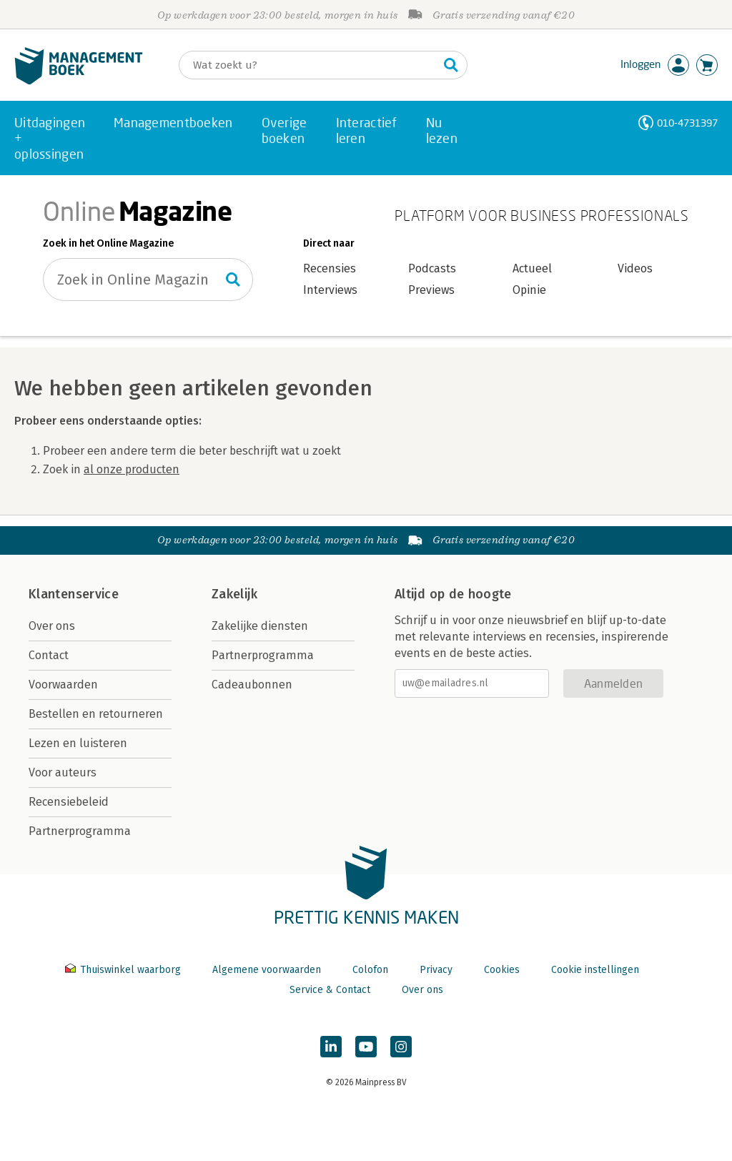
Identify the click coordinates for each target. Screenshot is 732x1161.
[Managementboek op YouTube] (366, 1046)
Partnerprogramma (80, 831)
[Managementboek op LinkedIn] (331, 1046)
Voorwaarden (63, 684)
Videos (635, 268)
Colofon (370, 970)
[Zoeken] (309, 65)
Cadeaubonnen (252, 684)
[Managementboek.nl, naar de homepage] (78, 81)
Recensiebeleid (69, 802)
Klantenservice (74, 594)
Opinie (529, 290)
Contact (49, 655)
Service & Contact (330, 990)
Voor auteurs (63, 772)
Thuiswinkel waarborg (124, 970)
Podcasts (432, 268)
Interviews (330, 290)
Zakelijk (234, 594)
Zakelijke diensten (260, 626)
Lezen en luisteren (78, 743)
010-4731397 (687, 123)
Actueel (532, 268)
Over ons (52, 626)
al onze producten (131, 469)
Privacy (436, 970)
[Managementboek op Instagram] (401, 1046)
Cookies (502, 970)
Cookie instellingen (595, 970)
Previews (431, 290)
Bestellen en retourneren (96, 714)
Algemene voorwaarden (266, 970)
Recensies (329, 268)
